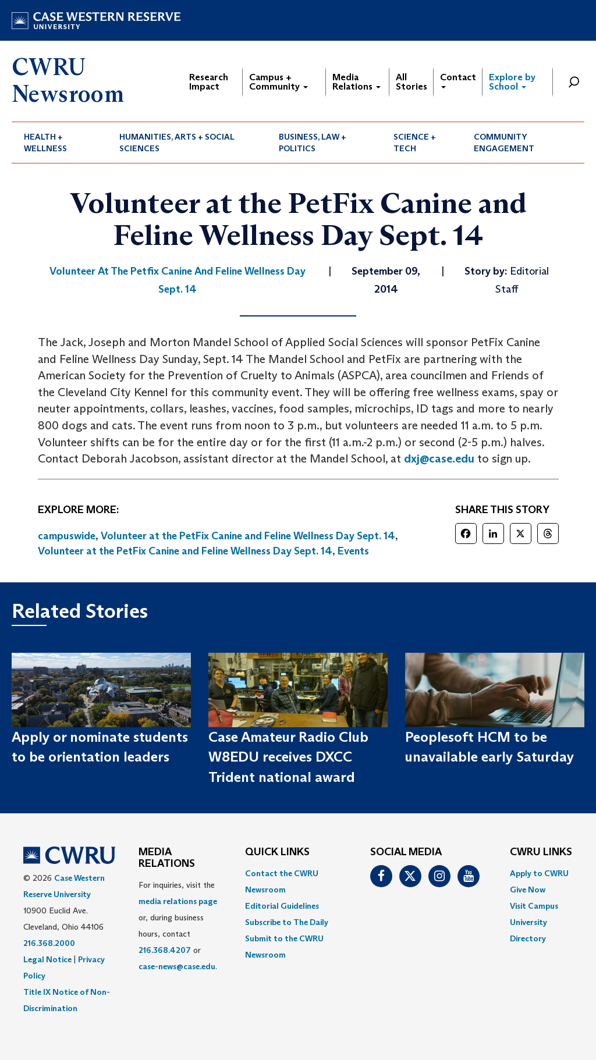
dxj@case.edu (439, 458)
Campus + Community (278, 82)
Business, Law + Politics (312, 142)
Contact (458, 80)
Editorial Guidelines (282, 906)
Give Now (527, 889)
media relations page (178, 901)
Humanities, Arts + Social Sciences (177, 142)
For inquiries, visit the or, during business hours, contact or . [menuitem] (178, 926)
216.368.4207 (165, 950)
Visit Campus (534, 906)
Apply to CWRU (539, 873)
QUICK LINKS (277, 852)
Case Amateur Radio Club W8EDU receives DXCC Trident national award (288, 756)
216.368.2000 (49, 943)
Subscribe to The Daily (286, 922)
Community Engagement (504, 142)
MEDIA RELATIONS (167, 858)
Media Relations (356, 82)
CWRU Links (541, 852)
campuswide (66, 535)
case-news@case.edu (177, 966)
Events (353, 551)
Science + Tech (414, 142)
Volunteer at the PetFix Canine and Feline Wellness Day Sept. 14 (248, 535)
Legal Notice (47, 959)
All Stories (411, 82)
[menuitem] (59, 142)
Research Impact (208, 82)
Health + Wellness (45, 142)
